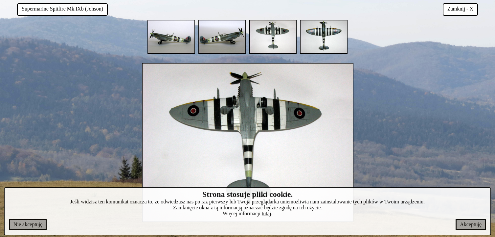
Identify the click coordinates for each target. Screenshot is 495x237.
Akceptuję (471, 224)
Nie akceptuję (27, 224)
